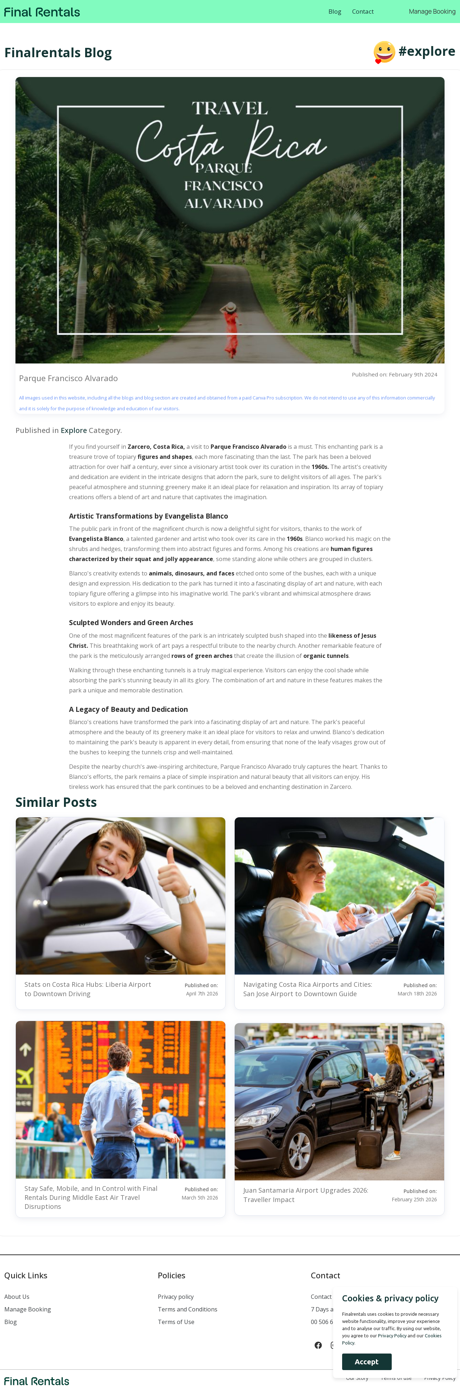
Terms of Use (176, 1322)
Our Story (357, 1377)
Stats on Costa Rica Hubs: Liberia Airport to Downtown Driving (87, 989)
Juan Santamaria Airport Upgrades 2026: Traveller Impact (305, 1194)
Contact (363, 11)
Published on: (191, 989)
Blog (334, 11)
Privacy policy (176, 1297)
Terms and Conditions (187, 1309)
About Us (16, 1297)
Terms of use (396, 1377)
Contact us (325, 1297)
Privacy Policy (440, 1377)
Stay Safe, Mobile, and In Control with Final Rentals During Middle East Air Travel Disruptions (90, 1197)
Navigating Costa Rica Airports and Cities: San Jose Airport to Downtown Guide (307, 989)
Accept (362, 1361)
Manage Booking (432, 11)
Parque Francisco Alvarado (68, 377)
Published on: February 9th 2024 (393, 374)
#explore (427, 50)
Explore (74, 430)
